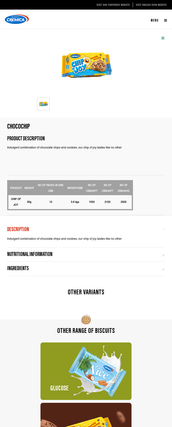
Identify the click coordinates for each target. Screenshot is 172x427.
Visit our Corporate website (113, 4)
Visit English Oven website (151, 4)
